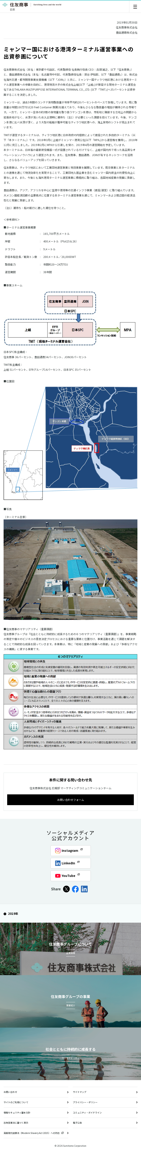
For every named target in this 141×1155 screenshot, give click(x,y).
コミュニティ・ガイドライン (87, 1112)
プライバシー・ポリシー (85, 1102)
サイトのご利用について (16, 1102)
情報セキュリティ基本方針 (17, 1112)
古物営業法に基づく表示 (16, 1122)
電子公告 (77, 1122)
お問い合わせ (10, 1092)
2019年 (11, 913)
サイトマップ (79, 1092)
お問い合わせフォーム (70, 800)
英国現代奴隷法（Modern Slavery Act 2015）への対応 (34, 1133)
